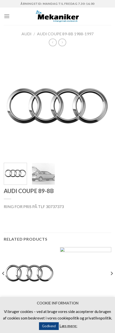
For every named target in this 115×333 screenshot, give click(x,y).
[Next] (111, 283)
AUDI (27, 33)
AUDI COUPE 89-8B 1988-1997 (65, 33)
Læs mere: (68, 325)
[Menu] (7, 16)
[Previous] (3, 283)
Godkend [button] (49, 326)
